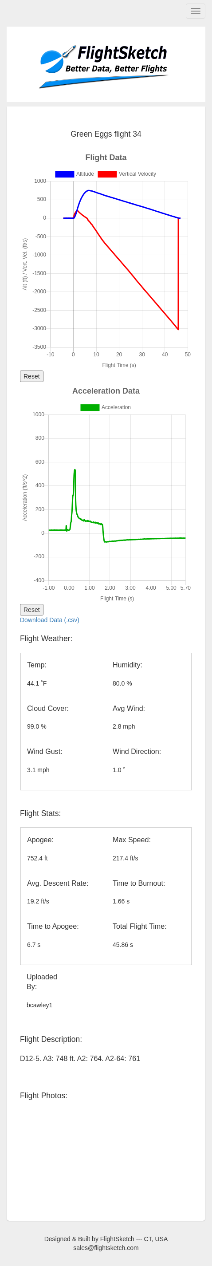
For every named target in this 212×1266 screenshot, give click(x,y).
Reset (32, 376)
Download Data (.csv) (49, 619)
